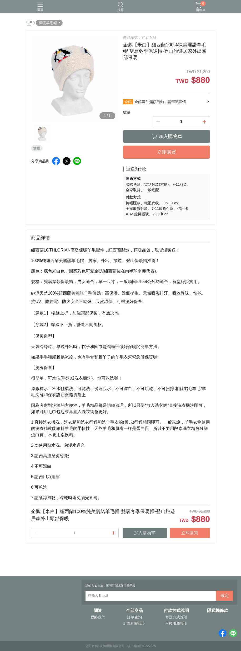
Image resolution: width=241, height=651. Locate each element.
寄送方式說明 (176, 617)
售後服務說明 (176, 623)
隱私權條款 (217, 611)
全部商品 (134, 611)
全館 (128, 102)
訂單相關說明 (134, 623)
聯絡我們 (98, 617)
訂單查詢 (134, 617)
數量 (126, 112)
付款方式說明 (176, 611)
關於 (98, 611)
